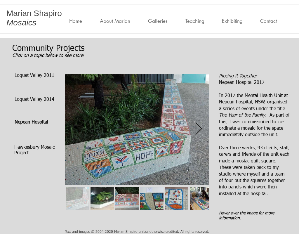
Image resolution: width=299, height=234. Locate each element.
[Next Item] (199, 129)
